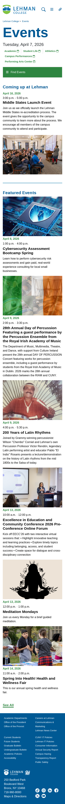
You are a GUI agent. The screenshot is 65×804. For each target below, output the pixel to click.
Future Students (12, 741)
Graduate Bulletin (12, 745)
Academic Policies (13, 754)
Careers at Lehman (44, 718)
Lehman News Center (46, 730)
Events (25, 21)
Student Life (32, 51)
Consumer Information (46, 745)
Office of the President (15, 722)
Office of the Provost (14, 726)
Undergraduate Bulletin (15, 749)
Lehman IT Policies (44, 741)
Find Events (15, 72)
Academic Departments (15, 718)
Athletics (52, 51)
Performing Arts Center (20, 61)
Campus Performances (20, 56)
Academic (11, 51)
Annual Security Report (46, 749)
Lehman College (11, 21)
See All (8, 705)
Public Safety (41, 762)
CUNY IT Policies (43, 737)
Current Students (12, 737)
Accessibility (10, 758)
